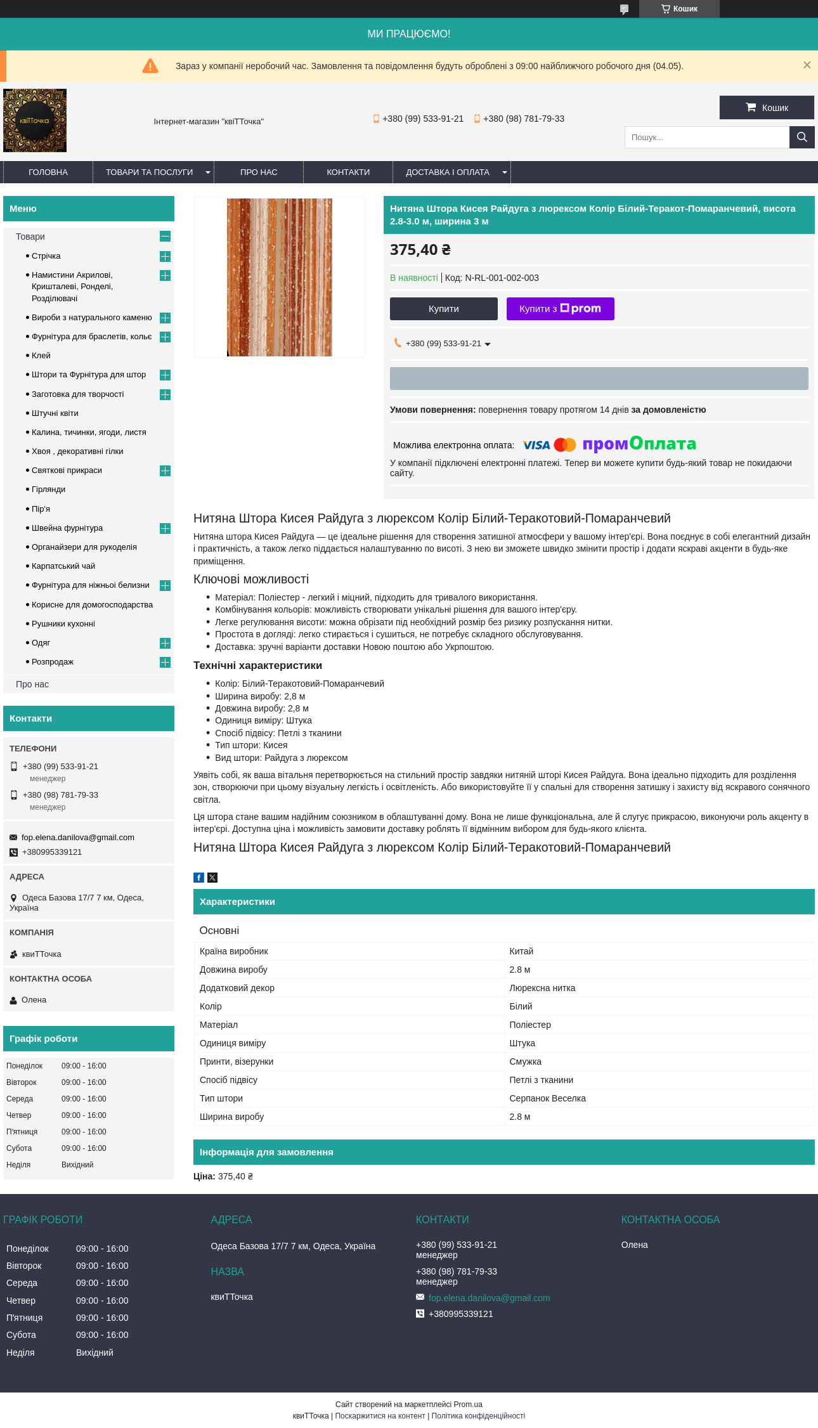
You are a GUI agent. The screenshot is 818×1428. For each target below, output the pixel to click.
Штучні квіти (55, 413)
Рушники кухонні (63, 623)
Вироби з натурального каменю (92, 317)
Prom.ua (468, 1404)
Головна (48, 172)
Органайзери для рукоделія (84, 547)
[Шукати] (802, 137)
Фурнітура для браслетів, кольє (92, 336)
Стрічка (46, 256)
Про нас (259, 172)
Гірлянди (48, 489)
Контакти (348, 172)
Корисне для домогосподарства (92, 604)
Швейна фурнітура (67, 528)
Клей (41, 355)
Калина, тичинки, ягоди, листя (89, 432)
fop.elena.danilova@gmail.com (78, 837)
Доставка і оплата (448, 172)
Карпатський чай (63, 566)
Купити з (560, 309)
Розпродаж (53, 661)
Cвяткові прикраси (67, 470)
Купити (444, 308)
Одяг (41, 642)
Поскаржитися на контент (380, 1416)
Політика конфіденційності (479, 1416)
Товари (30, 236)
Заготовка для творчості (78, 394)
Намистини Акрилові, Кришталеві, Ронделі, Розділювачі (72, 286)
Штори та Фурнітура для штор (89, 374)
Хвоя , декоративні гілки (78, 451)
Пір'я (41, 509)
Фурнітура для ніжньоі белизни (91, 585)
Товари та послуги (149, 172)
